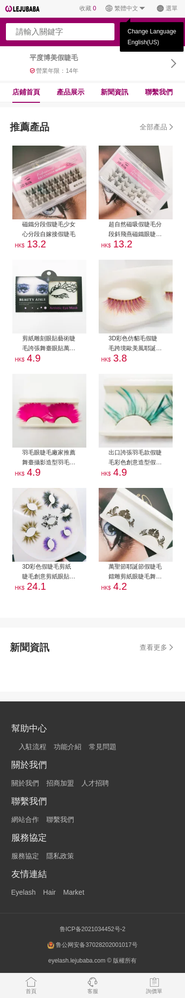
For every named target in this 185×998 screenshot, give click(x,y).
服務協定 (25, 856)
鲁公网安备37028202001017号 (92, 945)
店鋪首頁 (26, 92)
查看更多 (157, 647)
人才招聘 (95, 783)
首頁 (31, 985)
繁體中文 (125, 8)
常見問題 (102, 747)
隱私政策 (60, 856)
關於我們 (25, 783)
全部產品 (157, 127)
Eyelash (23, 892)
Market (73, 892)
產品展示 (70, 92)
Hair (49, 892)
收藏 (87, 8)
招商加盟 (60, 783)
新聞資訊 (114, 92)
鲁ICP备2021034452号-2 (92, 929)
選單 (167, 8)
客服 (92, 985)
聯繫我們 (159, 92)
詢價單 (154, 985)
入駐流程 (32, 747)
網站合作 (25, 819)
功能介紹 (67, 747)
